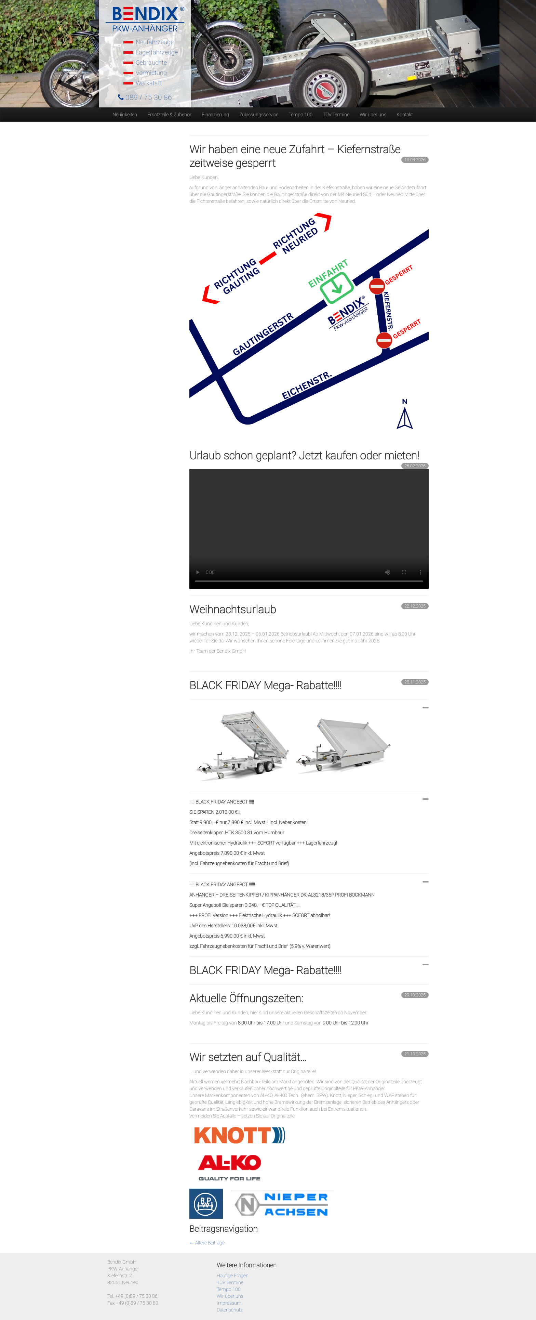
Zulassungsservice (258, 114)
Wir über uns (373, 114)
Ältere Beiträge (207, 1242)
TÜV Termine (336, 114)
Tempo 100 (300, 114)
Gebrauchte (151, 62)
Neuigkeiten (124, 114)
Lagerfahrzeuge (157, 52)
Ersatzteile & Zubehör (169, 114)
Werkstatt (149, 83)
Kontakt (405, 114)
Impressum (229, 1303)
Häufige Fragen (233, 1275)
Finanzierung (215, 114)
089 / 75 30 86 (145, 97)
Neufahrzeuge (155, 41)
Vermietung (151, 72)
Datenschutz (230, 1309)
